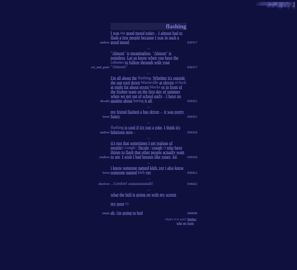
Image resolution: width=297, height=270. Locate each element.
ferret (106, 116)
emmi (106, 213)
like (157, 157)
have (168, 58)
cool (132, 127)
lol (174, 157)
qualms (116, 101)
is (128, 53)
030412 (192, 173)
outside (179, 78)
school (148, 96)
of (180, 87)
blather (192, 219)
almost (166, 33)
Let (129, 58)
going (140, 194)
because (147, 37)
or (163, 87)
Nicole (143, 147)
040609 (192, 213)
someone (130, 168)
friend (121, 112)
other (146, 152)
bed (140, 213)
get (128, 96)
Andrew (104, 157)
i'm (119, 213)
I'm (113, 78)
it (146, 101)
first (151, 91)
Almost (118, 53)
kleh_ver (157, 168)
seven (144, 87)
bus (145, 112)
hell (128, 194)
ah (113, 213)
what (115, 194)
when (152, 58)
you (161, 58)
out (134, 96)
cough (157, 147)
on (140, 91)
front (174, 87)
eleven (168, 82)
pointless (118, 58)
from (190, 223)
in (166, 37)
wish (128, 157)
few (125, 37)
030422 (192, 184)
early (158, 96)
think (170, 127)
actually (169, 152)
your (166, 62)
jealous (162, 143)
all (119, 78)
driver (154, 112)
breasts (147, 157)
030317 (192, 42)
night (119, 87)
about (126, 78)
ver (148, 172)
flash (115, 37)
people (134, 37)
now (129, 132)
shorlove (104, 184)
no (179, 96)
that (126, 143)
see (117, 157)
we (122, 96)
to (180, 33)
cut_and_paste (100, 67)
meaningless (140, 53)
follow (134, 62)
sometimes (138, 143)
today (150, 33)
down (135, 82)
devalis (105, 101)
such (172, 37)
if (137, 127)
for (126, 87)
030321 (192, 101)
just (148, 127)
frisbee (122, 91)
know (142, 58)
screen (171, 194)
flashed (133, 112)
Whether (160, 78)
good (130, 33)
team (133, 91)
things (116, 152)
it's (170, 78)
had (175, 33)
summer (173, 91)
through (147, 62)
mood (139, 33)
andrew (105, 42)
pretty (179, 112)
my (113, 112)
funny (115, 116)
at (160, 82)
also (170, 168)
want (180, 152)
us (135, 58)
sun (119, 82)
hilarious (118, 132)
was (116, 33)
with (157, 62)
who (170, 147)
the (175, 58)
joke (158, 127)
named (143, 168)
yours (166, 157)
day (159, 91)
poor (120, 204)
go (184, 223)
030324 (192, 132)
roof (126, 82)
